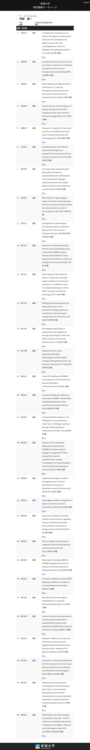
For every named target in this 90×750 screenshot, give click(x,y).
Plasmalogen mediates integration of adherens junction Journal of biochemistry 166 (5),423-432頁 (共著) (57, 503)
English (86, 2)
